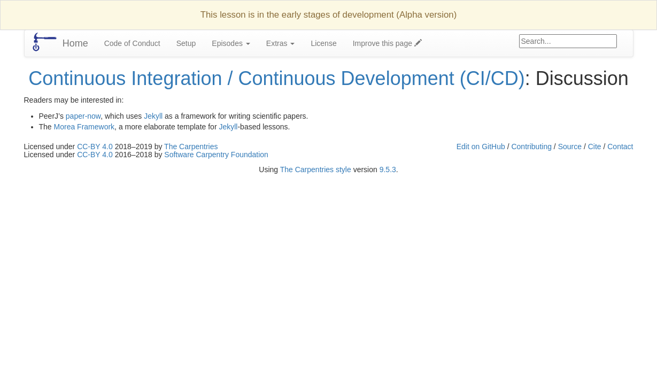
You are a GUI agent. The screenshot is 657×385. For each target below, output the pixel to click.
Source (570, 146)
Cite (594, 146)
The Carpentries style (315, 169)
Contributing (531, 146)
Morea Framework (84, 126)
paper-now (83, 116)
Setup (186, 43)
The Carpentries (191, 146)
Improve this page (387, 43)
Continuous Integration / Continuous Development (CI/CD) (276, 78)
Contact (620, 146)
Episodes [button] (231, 43)
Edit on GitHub (481, 146)
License (323, 43)
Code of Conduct (132, 43)
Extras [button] (280, 43)
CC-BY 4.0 (95, 146)
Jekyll (153, 116)
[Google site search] (568, 41)
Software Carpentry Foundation (216, 154)
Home (75, 43)
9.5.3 (388, 169)
